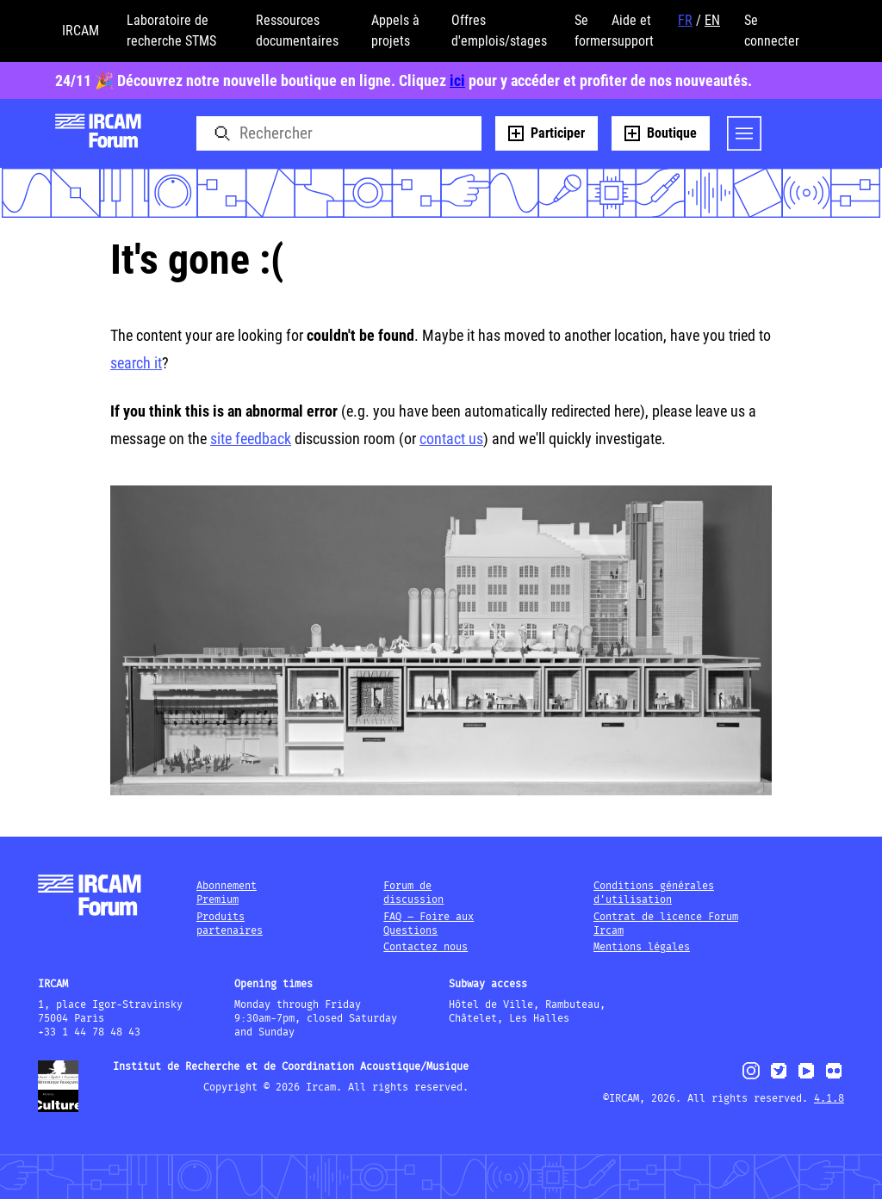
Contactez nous (425, 947)
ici (457, 80)
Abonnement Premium (226, 893)
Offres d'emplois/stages (499, 30)
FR (685, 20)
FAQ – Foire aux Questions (428, 924)
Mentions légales (641, 947)
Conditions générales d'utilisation (653, 893)
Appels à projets (395, 30)
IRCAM (80, 30)
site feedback (250, 439)
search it (136, 363)
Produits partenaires (229, 924)
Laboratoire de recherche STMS (171, 30)
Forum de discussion (413, 893)
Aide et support (633, 30)
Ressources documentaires (297, 30)
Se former (593, 30)
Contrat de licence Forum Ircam (665, 924)
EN (712, 20)
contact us (451, 439)
